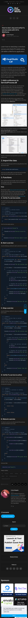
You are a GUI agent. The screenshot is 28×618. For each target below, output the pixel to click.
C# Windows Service (13, 476)
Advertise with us (12, 1)
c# (2, 473)
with (6, 1)
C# (6, 476)
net (20, 473)
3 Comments (5, 512)
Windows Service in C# (6, 478)
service (11, 473)
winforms (6, 473)
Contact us (22, 1)
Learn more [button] (6, 611)
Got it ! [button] (14, 615)
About (17, 1)
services (24, 473)
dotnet (3, 476)
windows (16, 473)
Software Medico (15, 495)
